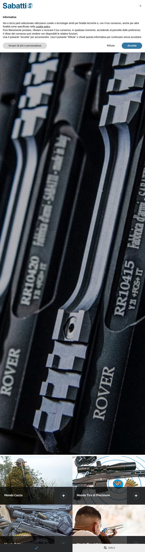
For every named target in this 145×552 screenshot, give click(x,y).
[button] (140, 6)
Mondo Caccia (13, 495)
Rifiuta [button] (111, 45)
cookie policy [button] (43, 26)
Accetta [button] (131, 45)
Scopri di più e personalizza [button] (25, 45)
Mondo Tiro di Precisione (93, 495)
